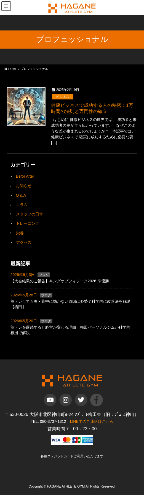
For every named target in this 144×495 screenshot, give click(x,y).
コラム (22, 204)
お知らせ (23, 185)
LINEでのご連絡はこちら (91, 421)
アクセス (23, 242)
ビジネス (62, 97)
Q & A (21, 195)
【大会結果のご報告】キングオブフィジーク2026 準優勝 (59, 281)
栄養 (20, 233)
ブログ (44, 275)
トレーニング (27, 223)
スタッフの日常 (29, 214)
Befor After (25, 176)
